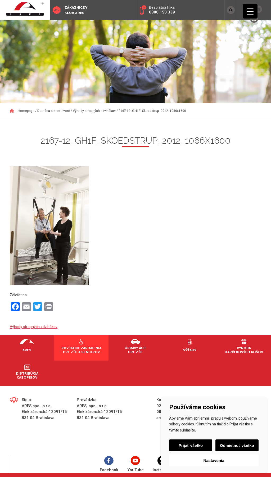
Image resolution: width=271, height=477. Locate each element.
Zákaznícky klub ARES (76, 10)
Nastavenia (213, 460)
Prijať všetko (191, 445)
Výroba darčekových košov (244, 350)
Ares (26, 350)
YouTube (135, 464)
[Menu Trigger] (250, 11)
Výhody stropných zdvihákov (33, 327)
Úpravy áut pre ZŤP (135, 350)
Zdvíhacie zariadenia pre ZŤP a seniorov (81, 350)
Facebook (109, 464)
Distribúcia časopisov (27, 375)
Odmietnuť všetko (237, 445)
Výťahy (189, 350)
